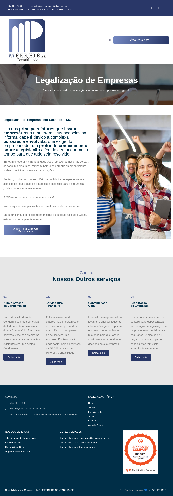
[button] (110, 40)
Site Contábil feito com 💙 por (135, 490)
